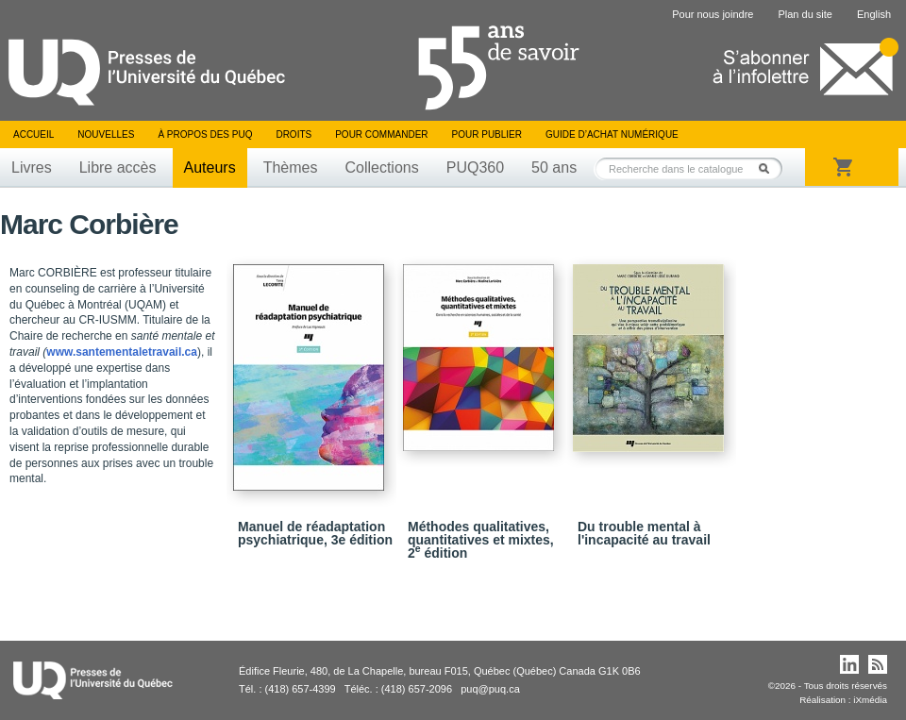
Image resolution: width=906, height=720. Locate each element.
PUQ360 (475, 167)
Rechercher (769, 168)
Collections (381, 167)
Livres (31, 167)
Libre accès (118, 167)
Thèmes (290, 167)
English (874, 14)
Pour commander (381, 134)
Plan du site (804, 14)
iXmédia (870, 700)
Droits (293, 134)
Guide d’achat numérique (612, 134)
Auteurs (210, 167)
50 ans (554, 167)
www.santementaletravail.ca (121, 352)
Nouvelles (105, 134)
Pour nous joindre (712, 14)
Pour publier (487, 134)
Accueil (33, 134)
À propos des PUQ (205, 134)
